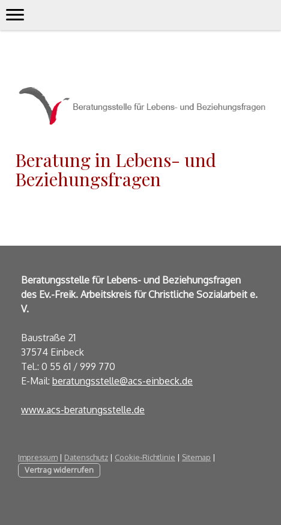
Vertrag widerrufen (59, 470)
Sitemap (196, 457)
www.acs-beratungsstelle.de (83, 410)
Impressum (38, 457)
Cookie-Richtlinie (145, 457)
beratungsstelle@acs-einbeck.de (122, 381)
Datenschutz (86, 457)
